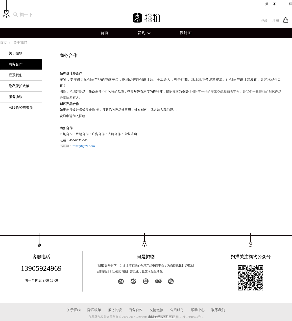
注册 (275, 21)
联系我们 (16, 75)
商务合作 (16, 64)
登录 (264, 21)
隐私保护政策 (19, 86)
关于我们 (20, 43)
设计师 (186, 33)
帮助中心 (198, 310)
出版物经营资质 (21, 108)
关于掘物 (16, 53)
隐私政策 (94, 310)
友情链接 (156, 310)
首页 (104, 33)
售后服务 (177, 310)
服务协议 (16, 97)
